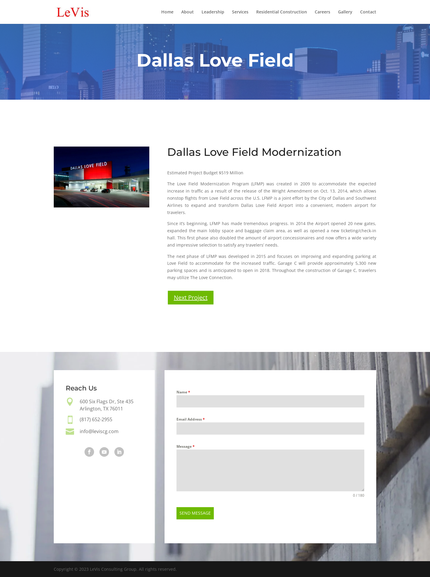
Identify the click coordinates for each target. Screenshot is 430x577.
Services (240, 12)
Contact (368, 12)
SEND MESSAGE (195, 513)
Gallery (345, 12)
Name (183, 392)
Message (185, 446)
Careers (322, 12)
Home (167, 12)
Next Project (191, 297)
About (187, 12)
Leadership (213, 12)
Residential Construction (281, 12)
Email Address (190, 419)
